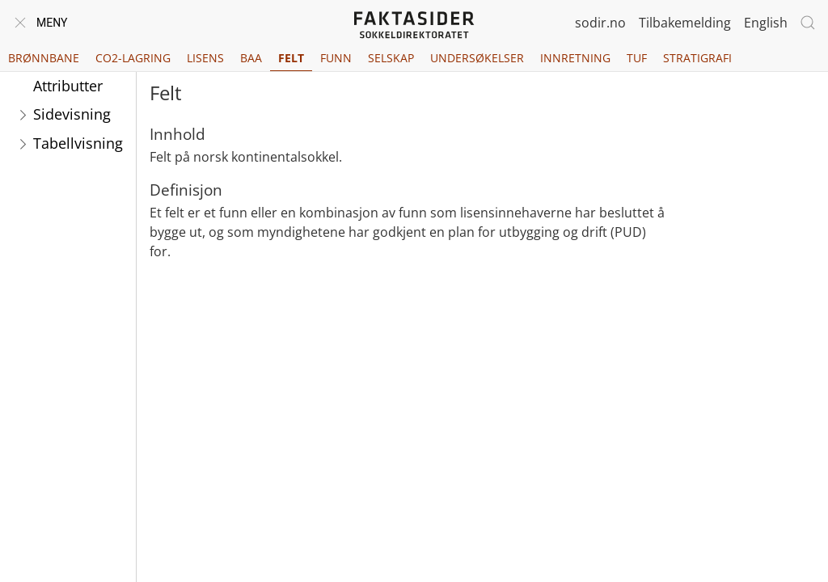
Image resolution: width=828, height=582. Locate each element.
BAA (251, 57)
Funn (336, 57)
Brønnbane (43, 57)
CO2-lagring (133, 57)
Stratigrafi (697, 57)
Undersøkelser (477, 57)
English (766, 23)
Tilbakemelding (685, 23)
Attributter (68, 85)
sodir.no (600, 23)
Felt (291, 57)
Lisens (205, 57)
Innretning (575, 57)
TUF (637, 57)
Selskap (391, 57)
